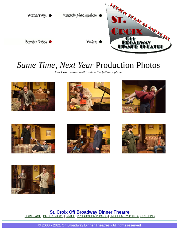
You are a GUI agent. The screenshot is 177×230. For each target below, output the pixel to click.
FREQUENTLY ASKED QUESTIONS (132, 216)
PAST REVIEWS (53, 216)
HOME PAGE (33, 216)
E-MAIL (70, 216)
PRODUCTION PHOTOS (92, 216)
